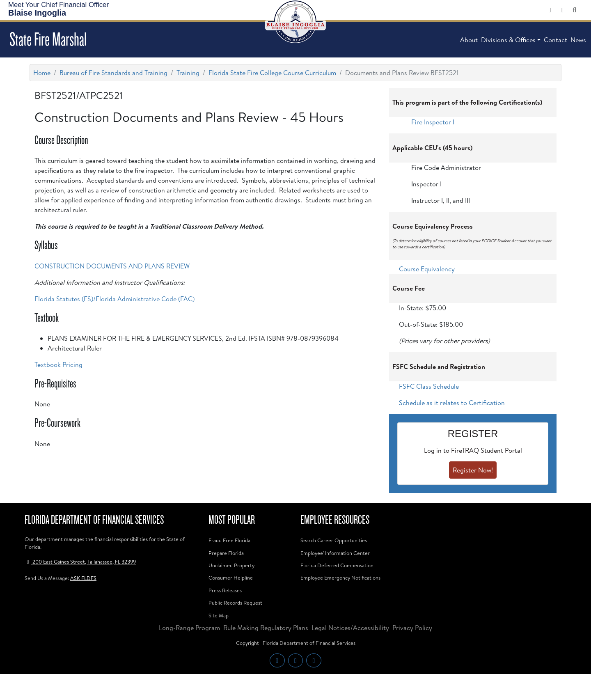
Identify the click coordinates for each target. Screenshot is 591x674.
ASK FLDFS (83, 578)
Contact (555, 39)
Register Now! (473, 470)
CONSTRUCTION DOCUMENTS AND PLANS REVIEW (112, 266)
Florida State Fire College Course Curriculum (272, 72)
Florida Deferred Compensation (336, 565)
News (578, 39)
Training (187, 72)
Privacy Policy (412, 627)
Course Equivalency (427, 268)
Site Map (218, 615)
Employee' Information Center (335, 553)
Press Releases (225, 590)
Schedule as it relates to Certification (452, 402)
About (469, 39)
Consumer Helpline (230, 577)
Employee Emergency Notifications (340, 577)
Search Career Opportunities (333, 540)
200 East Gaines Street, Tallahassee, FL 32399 (80, 561)
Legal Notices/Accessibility (350, 627)
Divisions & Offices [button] (508, 39)
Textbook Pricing (58, 364)
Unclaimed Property (231, 565)
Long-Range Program (189, 627)
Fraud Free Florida (229, 540)
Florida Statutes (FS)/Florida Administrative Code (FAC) (114, 298)
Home (41, 72)
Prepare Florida (226, 553)
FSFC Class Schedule (429, 386)
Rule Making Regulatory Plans (265, 627)
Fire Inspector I (432, 121)
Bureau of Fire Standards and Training (113, 72)
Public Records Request (235, 602)
